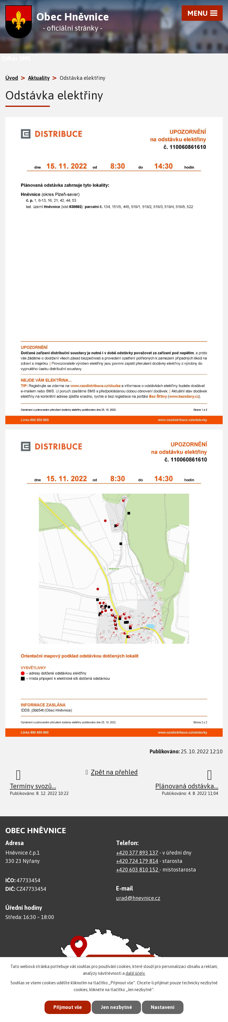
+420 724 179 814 (137, 861)
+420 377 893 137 (137, 853)
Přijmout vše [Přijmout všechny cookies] (67, 1007)
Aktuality (39, 78)
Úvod (11, 78)
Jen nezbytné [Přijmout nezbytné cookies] (116, 1007)
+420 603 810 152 (137, 869)
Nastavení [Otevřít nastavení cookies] (163, 1007)
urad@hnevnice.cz (138, 898)
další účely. (135, 973)
